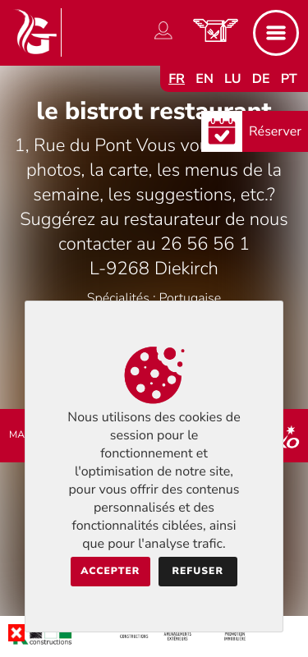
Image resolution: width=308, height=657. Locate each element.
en (204, 79)
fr (176, 79)
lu (232, 79)
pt (289, 79)
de (261, 79)
